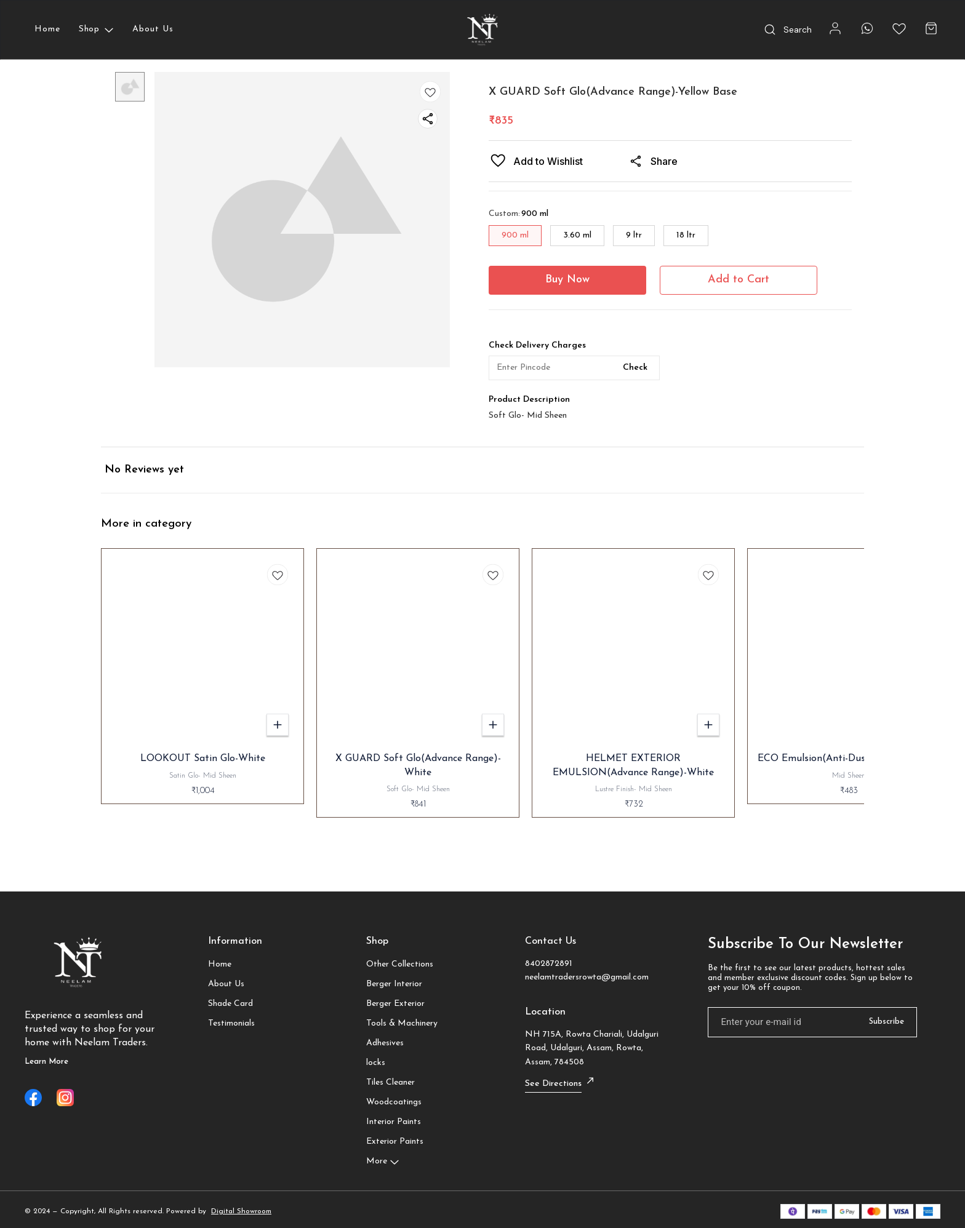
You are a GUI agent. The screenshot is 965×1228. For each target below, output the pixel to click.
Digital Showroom (241, 1211)
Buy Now (567, 279)
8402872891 (548, 963)
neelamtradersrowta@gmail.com (587, 977)
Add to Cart (738, 279)
